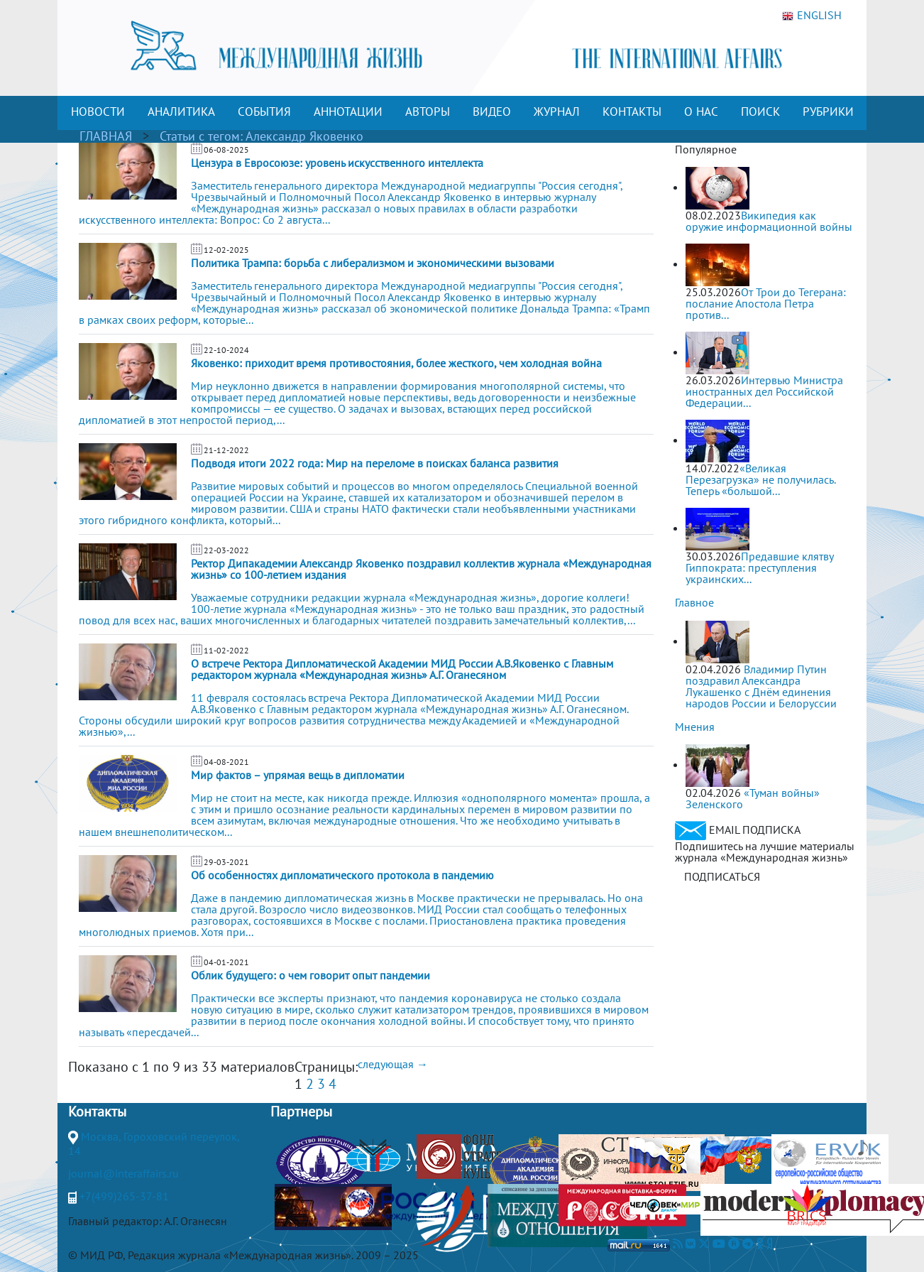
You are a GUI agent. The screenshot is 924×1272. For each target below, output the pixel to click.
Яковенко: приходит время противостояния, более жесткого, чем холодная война (396, 363)
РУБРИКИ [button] (828, 111)
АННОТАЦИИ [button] (348, 111)
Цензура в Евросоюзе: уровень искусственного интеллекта (337, 163)
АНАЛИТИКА (181, 111)
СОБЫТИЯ (264, 111)
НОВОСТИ (98, 111)
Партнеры (301, 1111)
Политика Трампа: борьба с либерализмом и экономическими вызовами (372, 263)
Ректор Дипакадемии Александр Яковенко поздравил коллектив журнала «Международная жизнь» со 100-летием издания (421, 569)
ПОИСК (760, 111)
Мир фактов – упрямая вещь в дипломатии (298, 775)
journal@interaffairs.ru (123, 1173)
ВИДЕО (492, 111)
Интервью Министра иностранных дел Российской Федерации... (764, 391)
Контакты (97, 1111)
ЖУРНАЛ (557, 111)
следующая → (393, 1064)
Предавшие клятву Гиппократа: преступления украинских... (759, 567)
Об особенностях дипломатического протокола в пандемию (342, 875)
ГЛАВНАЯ (105, 136)
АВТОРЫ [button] (427, 111)
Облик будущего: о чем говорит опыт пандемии (310, 975)
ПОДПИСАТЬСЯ (722, 876)
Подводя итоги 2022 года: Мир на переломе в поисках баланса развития (375, 463)
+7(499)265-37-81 (124, 1196)
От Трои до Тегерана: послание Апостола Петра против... (766, 303)
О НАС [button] (701, 111)
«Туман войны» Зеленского (753, 798)
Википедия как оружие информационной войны (769, 221)
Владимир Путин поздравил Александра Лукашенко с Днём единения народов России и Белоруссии (761, 686)
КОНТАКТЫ (632, 111)
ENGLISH (812, 15)
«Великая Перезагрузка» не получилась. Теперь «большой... (760, 479)
